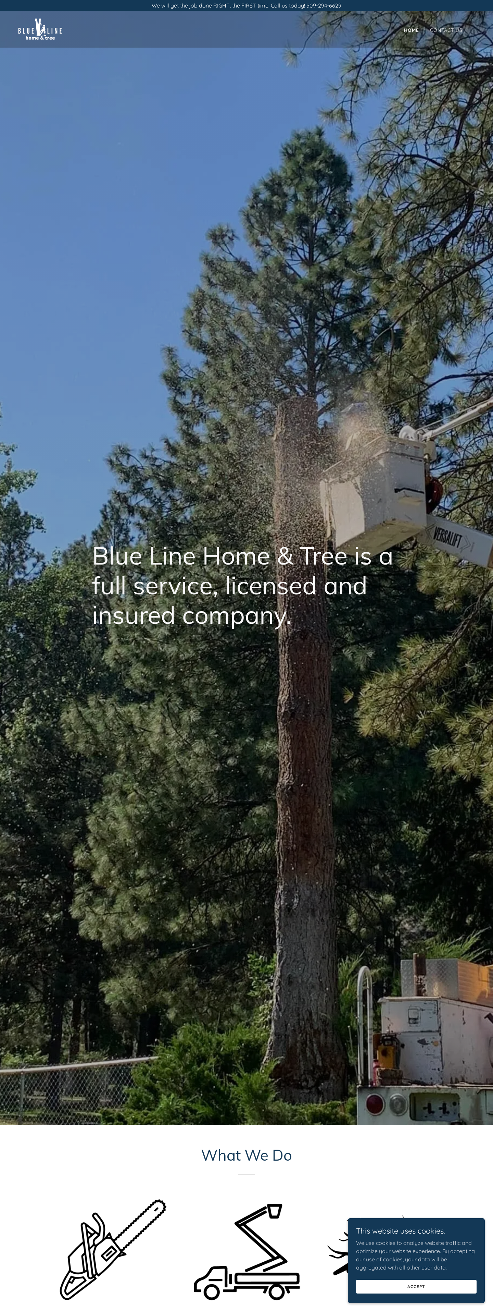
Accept (416, 1286)
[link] (40, 28)
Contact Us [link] (446, 30)
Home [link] (411, 30)
